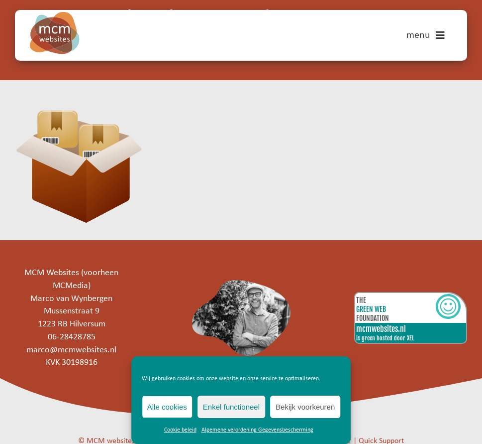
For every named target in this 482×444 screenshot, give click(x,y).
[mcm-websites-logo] (55, 16)
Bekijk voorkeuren (305, 407)
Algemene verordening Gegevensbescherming (257, 430)
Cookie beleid (180, 430)
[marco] (241, 284)
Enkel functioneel (231, 407)
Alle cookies (167, 407)
